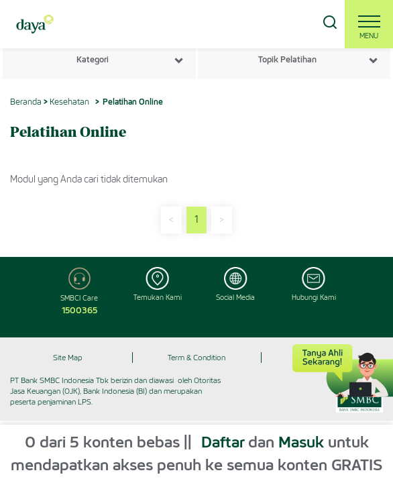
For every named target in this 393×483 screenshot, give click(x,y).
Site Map (67, 357)
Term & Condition (196, 357)
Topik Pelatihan (287, 59)
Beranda (26, 102)
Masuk (301, 442)
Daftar (222, 442)
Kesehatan (69, 102)
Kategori (92, 59)
